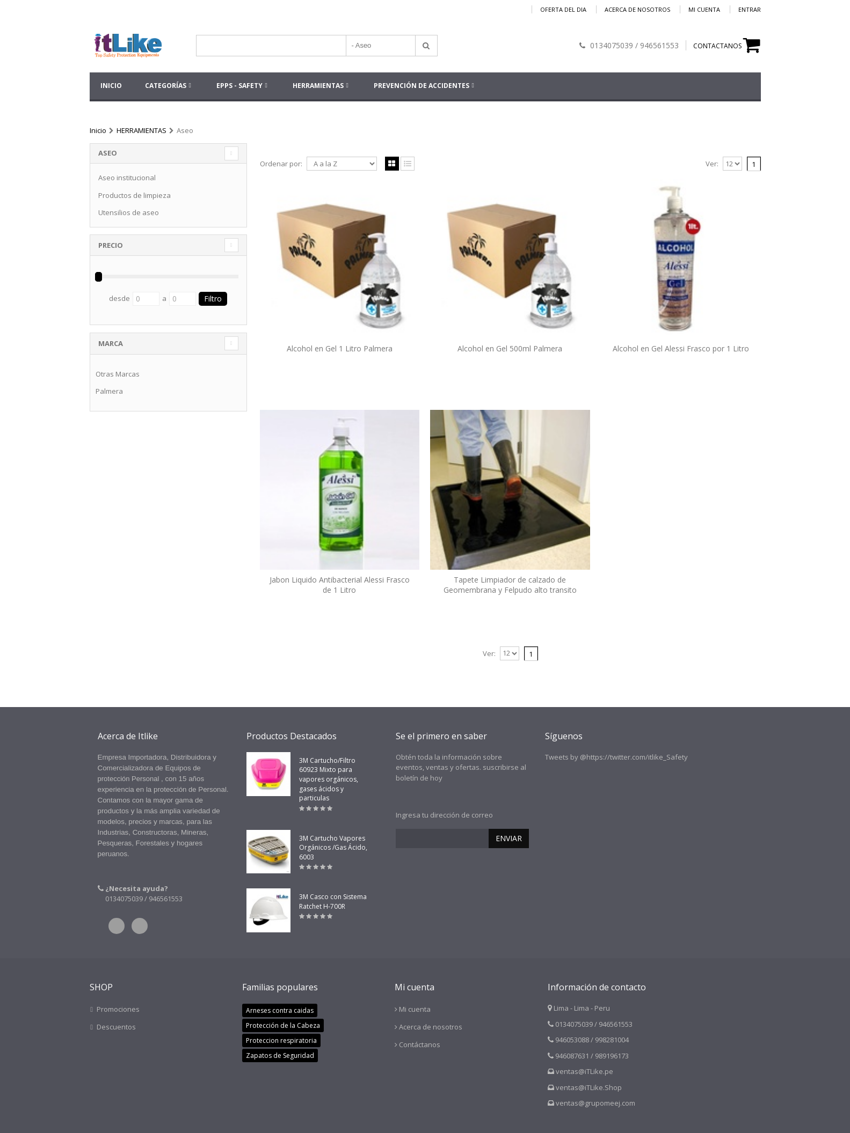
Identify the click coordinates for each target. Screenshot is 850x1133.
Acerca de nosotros (637, 9)
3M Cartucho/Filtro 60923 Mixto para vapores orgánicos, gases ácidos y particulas (328, 779)
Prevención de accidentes (421, 85)
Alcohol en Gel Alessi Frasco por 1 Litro (681, 348)
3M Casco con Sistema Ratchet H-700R (333, 901)
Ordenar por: (281, 163)
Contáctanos (419, 1044)
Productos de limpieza (134, 195)
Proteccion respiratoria (281, 1040)
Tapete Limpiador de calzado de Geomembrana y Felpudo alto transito (510, 585)
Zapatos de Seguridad (280, 1055)
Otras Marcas (118, 374)
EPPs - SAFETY (239, 85)
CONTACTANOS (717, 45)
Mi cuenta (704, 9)
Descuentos (116, 1027)
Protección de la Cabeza (283, 1025)
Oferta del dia (563, 9)
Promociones (118, 1009)
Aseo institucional (127, 177)
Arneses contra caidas (280, 1010)
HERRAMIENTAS (318, 85)
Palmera (109, 391)
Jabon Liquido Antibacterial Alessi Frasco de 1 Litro (340, 585)
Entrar (749, 9)
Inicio (98, 130)
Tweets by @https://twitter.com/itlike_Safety (616, 757)
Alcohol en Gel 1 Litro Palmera (340, 348)
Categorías (165, 85)
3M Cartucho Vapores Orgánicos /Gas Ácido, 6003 (333, 848)
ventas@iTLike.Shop (589, 1087)
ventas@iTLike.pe (584, 1071)
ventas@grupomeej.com (595, 1103)
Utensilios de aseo (128, 212)
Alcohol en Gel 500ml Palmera (509, 348)
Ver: (712, 163)
